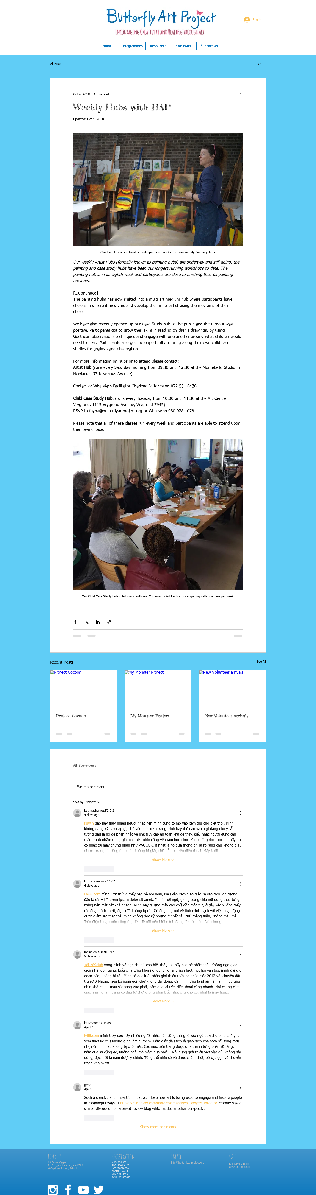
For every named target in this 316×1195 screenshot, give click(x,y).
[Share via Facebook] (75, 622)
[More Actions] (240, 813)
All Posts (55, 63)
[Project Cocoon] (83, 689)
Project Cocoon (71, 715)
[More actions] (240, 94)
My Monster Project (149, 715)
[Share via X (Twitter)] (86, 622)
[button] (260, 64)
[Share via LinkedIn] (98, 622)
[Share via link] (109, 622)
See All (261, 661)
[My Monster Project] (158, 689)
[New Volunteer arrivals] (232, 689)
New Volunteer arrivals (226, 715)
